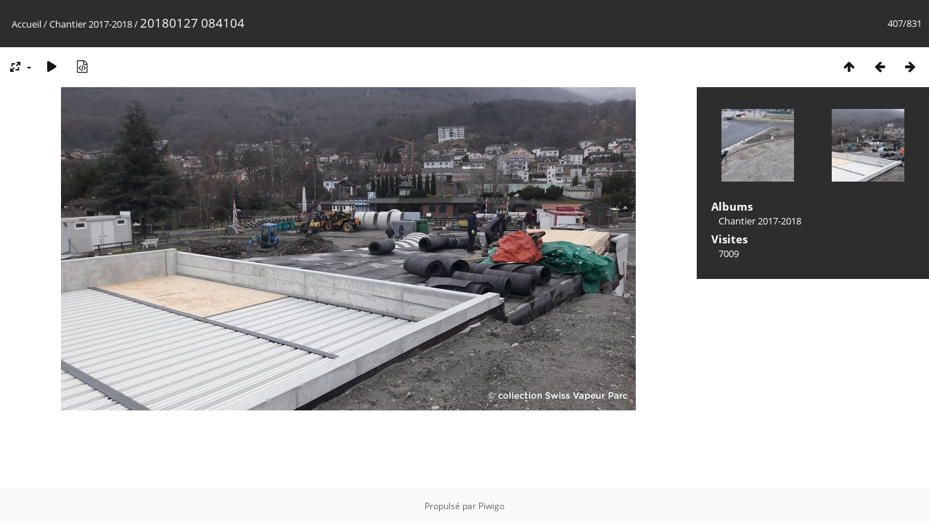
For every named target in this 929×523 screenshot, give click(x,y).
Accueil (26, 24)
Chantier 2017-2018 (90, 24)
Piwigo (491, 506)
